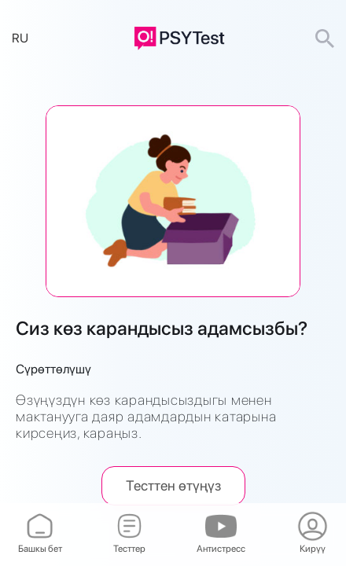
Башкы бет (40, 534)
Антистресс (221, 534)
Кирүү (312, 534)
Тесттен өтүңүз (173, 485)
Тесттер (129, 534)
